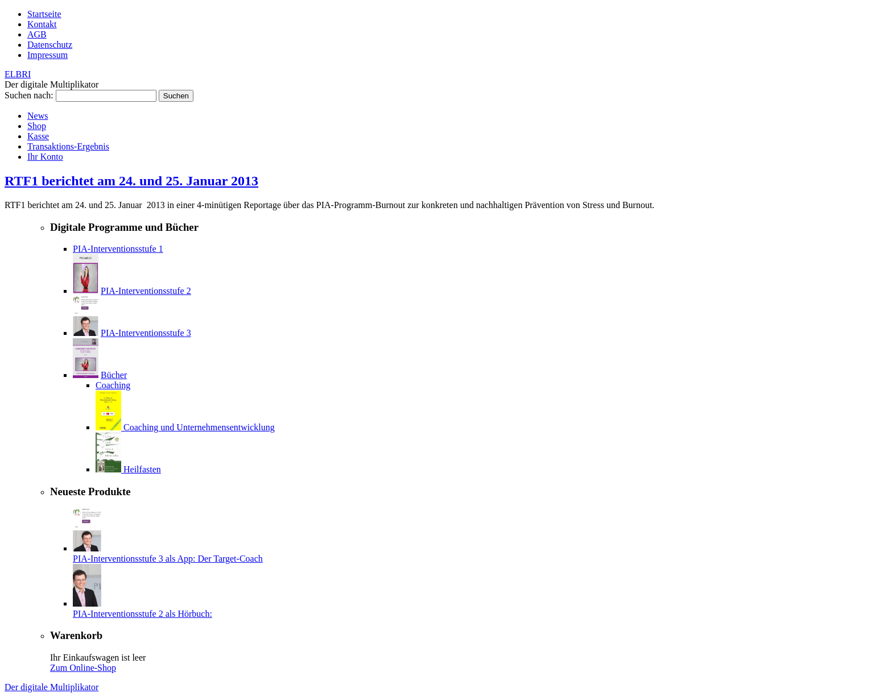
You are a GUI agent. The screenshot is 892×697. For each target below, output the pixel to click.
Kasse (38, 136)
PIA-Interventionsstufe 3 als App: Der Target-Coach (168, 558)
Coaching (113, 385)
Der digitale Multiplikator (51, 687)
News (37, 116)
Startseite (44, 14)
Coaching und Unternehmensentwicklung (199, 427)
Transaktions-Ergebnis (68, 146)
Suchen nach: (29, 95)
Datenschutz (49, 44)
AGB (37, 34)
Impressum (47, 55)
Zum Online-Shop (83, 668)
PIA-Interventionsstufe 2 (146, 291)
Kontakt (42, 24)
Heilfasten (142, 469)
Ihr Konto (45, 156)
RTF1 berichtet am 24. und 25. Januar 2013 (131, 180)
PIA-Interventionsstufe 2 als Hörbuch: (142, 614)
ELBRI (18, 74)
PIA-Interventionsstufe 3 (146, 333)
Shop (36, 126)
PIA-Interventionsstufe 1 (118, 249)
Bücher (114, 375)
